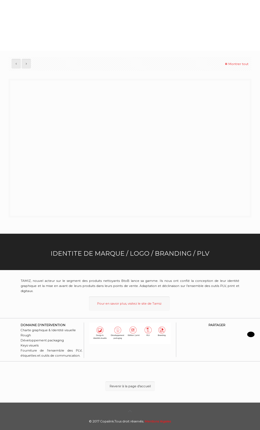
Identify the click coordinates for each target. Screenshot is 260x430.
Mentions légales (158, 421)
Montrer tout (236, 64)
